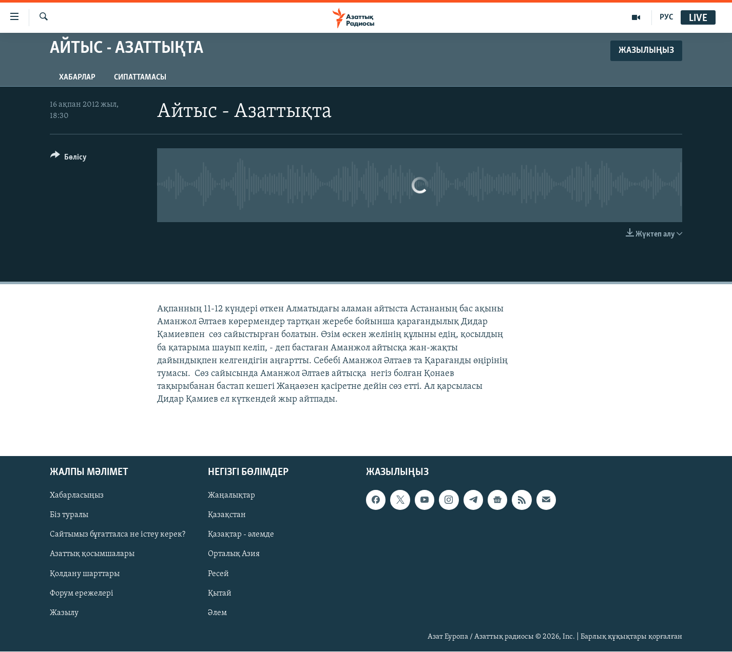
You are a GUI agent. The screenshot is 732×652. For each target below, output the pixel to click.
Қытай (220, 593)
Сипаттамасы (140, 77)
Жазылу (64, 613)
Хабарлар (77, 77)
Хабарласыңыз (77, 496)
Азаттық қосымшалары (92, 554)
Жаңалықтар (231, 496)
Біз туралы (69, 515)
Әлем (217, 613)
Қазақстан (227, 515)
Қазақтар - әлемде (241, 535)
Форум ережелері (81, 593)
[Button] (68, 158)
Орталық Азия (234, 554)
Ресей (218, 574)
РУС (666, 17)
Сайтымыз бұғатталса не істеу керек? (117, 535)
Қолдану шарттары (85, 574)
